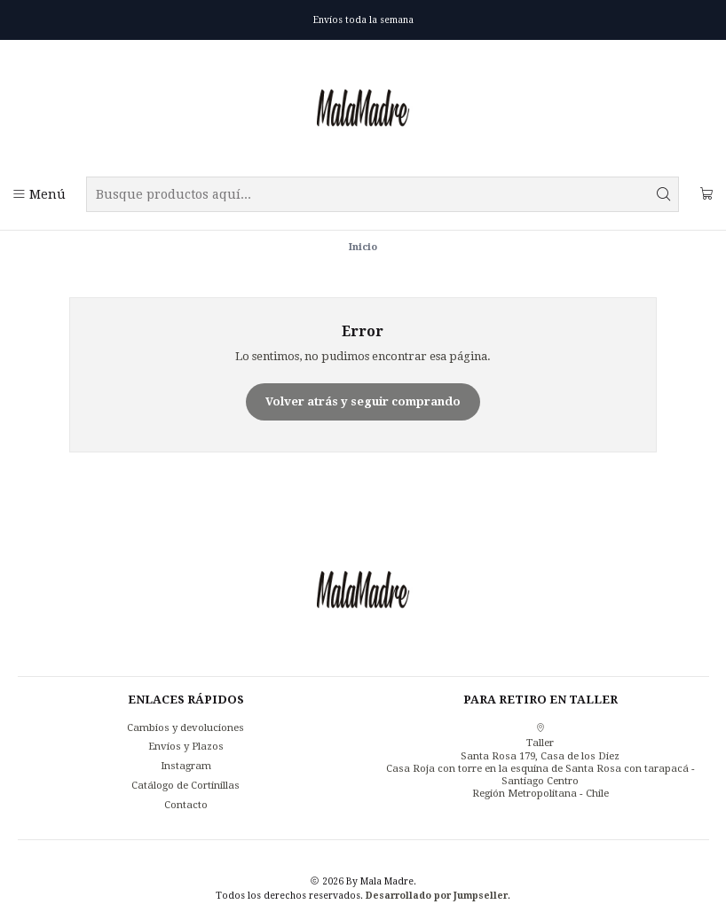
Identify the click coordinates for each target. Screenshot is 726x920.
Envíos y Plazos (186, 746)
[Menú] (39, 195)
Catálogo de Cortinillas (185, 785)
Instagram (186, 765)
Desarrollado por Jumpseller (437, 895)
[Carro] (706, 195)
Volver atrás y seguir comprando (363, 401)
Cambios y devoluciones (185, 727)
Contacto (186, 804)
